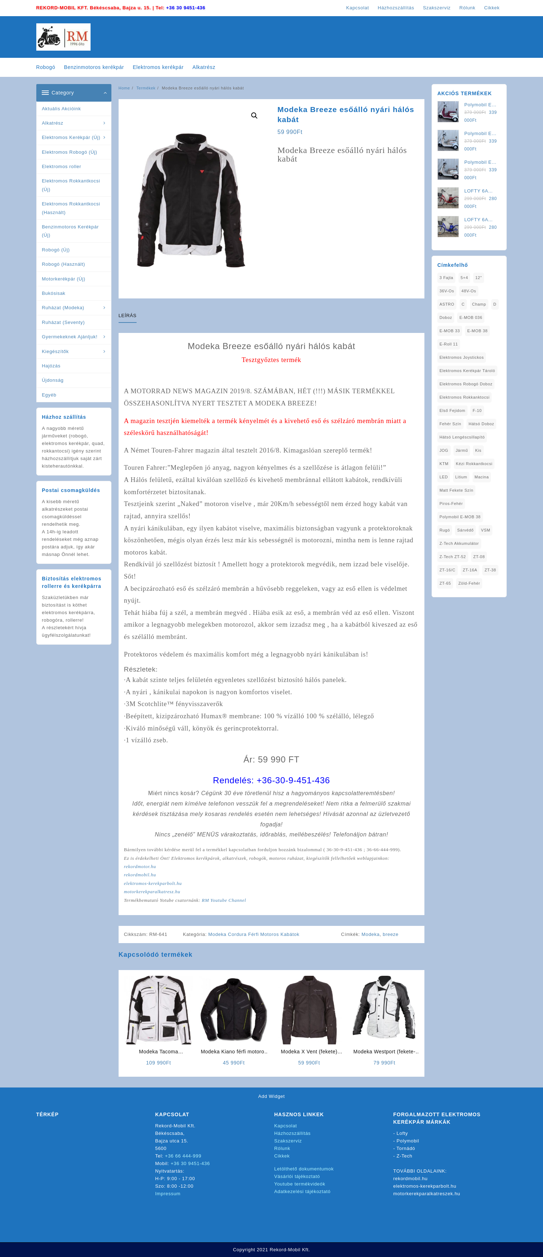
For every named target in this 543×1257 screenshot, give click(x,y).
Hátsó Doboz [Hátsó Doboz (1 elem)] (481, 424)
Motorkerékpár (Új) (64, 279)
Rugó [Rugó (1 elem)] (445, 530)
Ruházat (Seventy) (63, 322)
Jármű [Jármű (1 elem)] (462, 450)
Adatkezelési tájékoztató (302, 1191)
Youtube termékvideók (299, 1184)
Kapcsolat (285, 1125)
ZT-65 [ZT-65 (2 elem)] (445, 583)
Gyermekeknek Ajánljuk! (70, 336)
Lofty (402, 1133)
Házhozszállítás (292, 1133)
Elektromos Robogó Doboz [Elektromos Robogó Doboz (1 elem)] (466, 384)
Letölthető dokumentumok (304, 1169)
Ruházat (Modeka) (63, 307)
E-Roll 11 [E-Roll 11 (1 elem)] (449, 344)
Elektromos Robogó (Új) (69, 152)
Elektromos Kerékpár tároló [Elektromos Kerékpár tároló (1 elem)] (467, 370)
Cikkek (282, 1156)
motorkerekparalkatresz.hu (152, 891)
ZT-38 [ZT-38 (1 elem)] (490, 570)
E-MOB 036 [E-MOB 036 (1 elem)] (470, 317)
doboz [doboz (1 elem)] (446, 317)
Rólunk (282, 1148)
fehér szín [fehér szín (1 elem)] (450, 424)
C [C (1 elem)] (463, 304)
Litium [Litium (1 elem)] (461, 477)
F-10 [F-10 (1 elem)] (477, 410)
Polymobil (408, 1141)
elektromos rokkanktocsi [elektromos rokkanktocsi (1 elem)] (465, 397)
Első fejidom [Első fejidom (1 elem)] (452, 410)
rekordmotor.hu (140, 866)
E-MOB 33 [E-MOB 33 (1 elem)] (450, 331)
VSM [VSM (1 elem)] (485, 530)
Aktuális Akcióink (61, 108)
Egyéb (49, 395)
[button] (254, 115)
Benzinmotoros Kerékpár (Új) (70, 231)
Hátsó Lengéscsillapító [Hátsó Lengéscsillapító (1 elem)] (462, 437)
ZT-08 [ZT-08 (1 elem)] (479, 557)
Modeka (370, 934)
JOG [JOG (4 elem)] (444, 450)
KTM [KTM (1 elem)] (444, 463)
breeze (391, 934)
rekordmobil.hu (140, 874)
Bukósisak (54, 293)
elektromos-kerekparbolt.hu (153, 883)
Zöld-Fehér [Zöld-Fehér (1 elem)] (469, 583)
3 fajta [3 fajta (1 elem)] (447, 277)
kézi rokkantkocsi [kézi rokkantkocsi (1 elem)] (474, 463)
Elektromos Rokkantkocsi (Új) (71, 185)
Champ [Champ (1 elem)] (479, 304)
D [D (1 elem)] (495, 304)
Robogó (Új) (56, 249)
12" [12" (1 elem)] (478, 277)
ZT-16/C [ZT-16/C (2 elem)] (448, 570)
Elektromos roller (61, 166)
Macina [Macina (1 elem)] (482, 477)
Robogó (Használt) (63, 264)
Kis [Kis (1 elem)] (478, 450)
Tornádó (405, 1148)
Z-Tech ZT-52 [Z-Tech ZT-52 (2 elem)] (453, 557)
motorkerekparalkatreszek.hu (426, 1193)
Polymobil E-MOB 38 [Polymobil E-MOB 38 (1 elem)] (460, 517)
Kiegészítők (55, 351)
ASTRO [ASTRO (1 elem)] (447, 304)
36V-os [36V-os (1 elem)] (447, 291)
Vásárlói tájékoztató (297, 1176)
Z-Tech (405, 1156)
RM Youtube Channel (224, 900)
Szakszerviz (288, 1141)
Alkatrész (53, 123)
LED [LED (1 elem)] (444, 477)
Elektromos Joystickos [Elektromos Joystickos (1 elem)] (462, 357)
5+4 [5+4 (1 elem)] (464, 277)
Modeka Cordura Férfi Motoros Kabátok (254, 934)
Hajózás (51, 365)
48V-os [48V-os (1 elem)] (468, 291)
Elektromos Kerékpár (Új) (71, 137)
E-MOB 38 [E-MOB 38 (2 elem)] (477, 331)
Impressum (168, 1193)
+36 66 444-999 (183, 1156)
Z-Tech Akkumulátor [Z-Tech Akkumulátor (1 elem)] (459, 543)
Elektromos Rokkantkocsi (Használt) (71, 208)
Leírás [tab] (128, 315)
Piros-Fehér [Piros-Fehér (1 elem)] (451, 503)
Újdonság (53, 380)
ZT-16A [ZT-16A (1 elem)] (470, 570)
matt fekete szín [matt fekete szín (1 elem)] (456, 490)
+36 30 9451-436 (185, 7)
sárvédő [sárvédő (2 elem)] (465, 530)
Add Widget (271, 1096)
